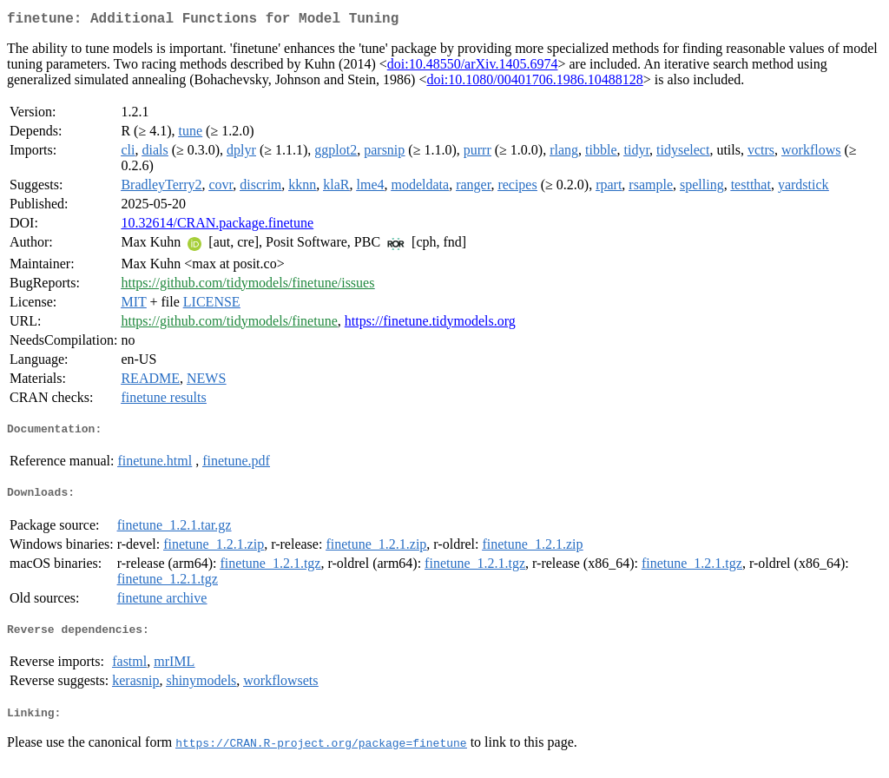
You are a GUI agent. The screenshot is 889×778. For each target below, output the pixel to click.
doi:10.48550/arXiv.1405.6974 (472, 67)
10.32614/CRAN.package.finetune (217, 226)
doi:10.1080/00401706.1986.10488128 (534, 83)
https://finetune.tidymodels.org (430, 324)
